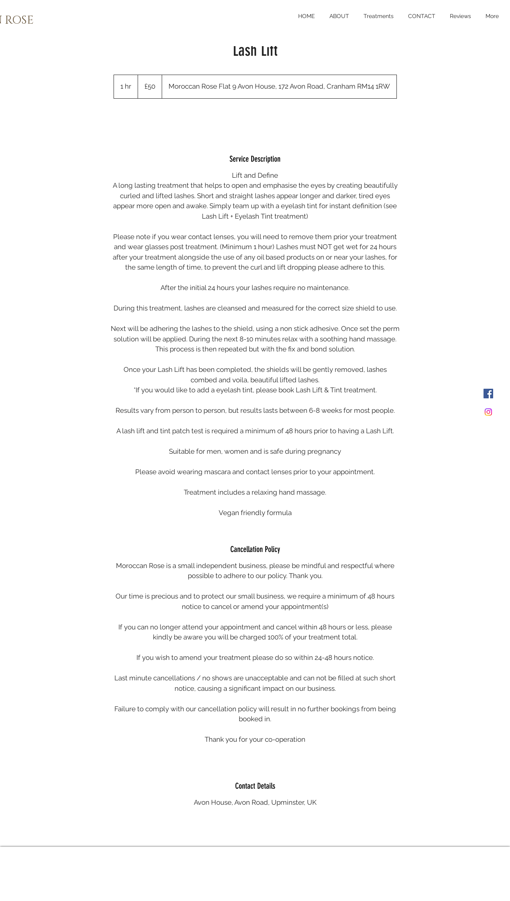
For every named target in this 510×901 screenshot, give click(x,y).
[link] (255, 120)
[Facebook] (488, 393)
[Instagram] (488, 412)
